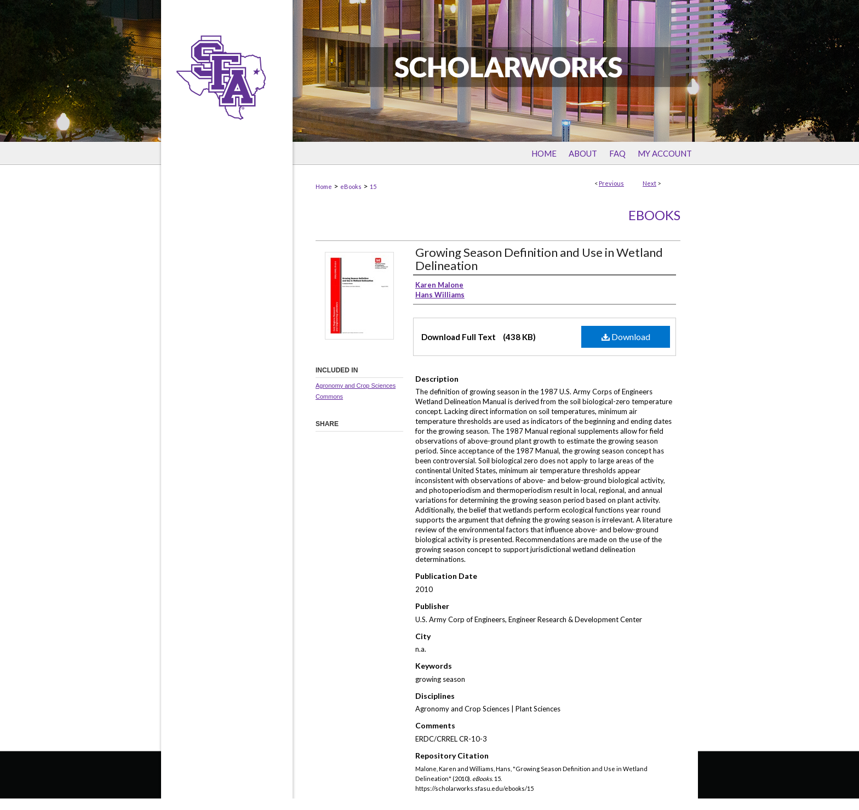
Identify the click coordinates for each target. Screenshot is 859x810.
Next (649, 183)
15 (373, 186)
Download (626, 336)
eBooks (351, 186)
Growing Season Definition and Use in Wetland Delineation (539, 259)
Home (324, 186)
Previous (611, 183)
